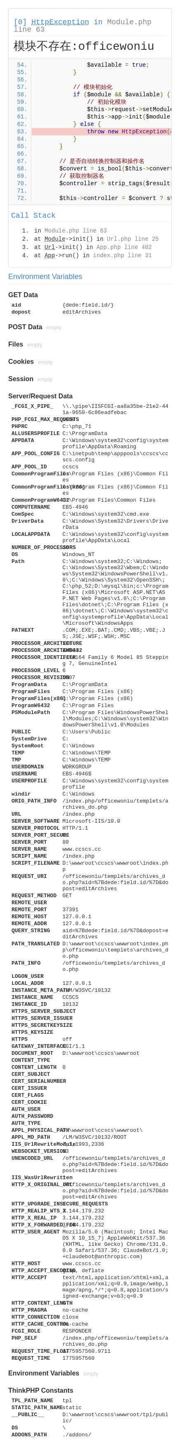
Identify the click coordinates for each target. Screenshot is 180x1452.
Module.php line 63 (75, 231)
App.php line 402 (124, 247)
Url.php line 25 (133, 239)
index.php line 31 (122, 255)
